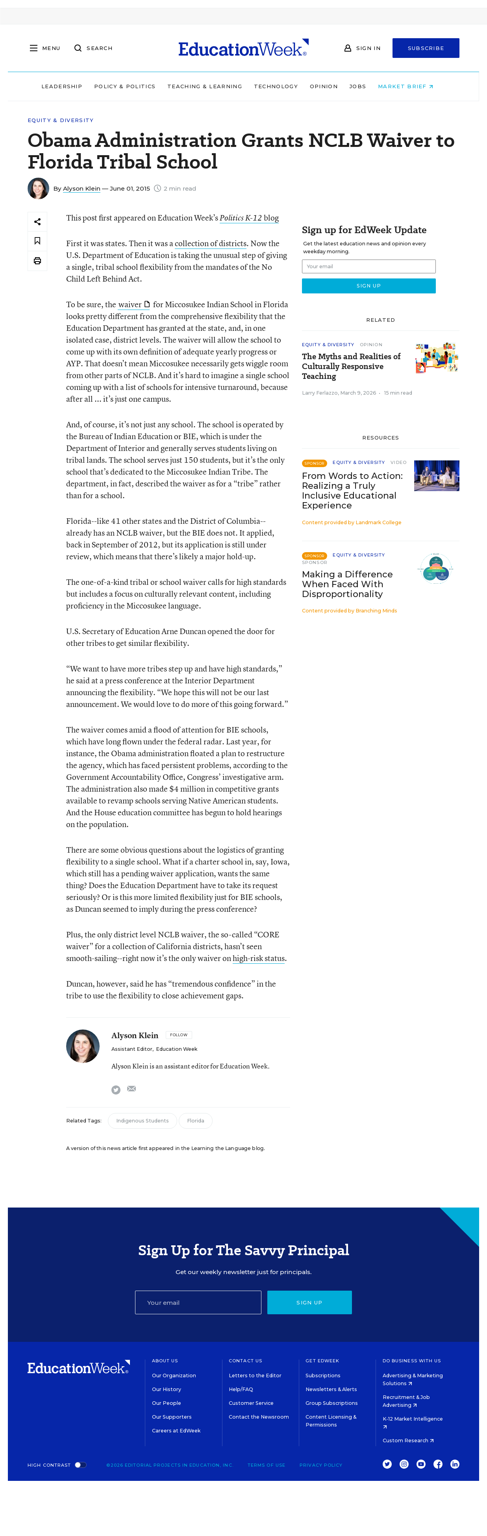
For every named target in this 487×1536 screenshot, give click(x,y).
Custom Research (408, 1440)
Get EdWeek (322, 1360)
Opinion (330, 86)
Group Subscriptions (332, 1403)
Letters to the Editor (255, 1375)
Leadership (68, 86)
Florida (195, 1121)
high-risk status (259, 958)
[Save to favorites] (37, 241)
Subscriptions (323, 1375)
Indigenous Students (142, 1121)
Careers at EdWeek (176, 1431)
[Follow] (179, 1035)
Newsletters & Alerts (331, 1389)
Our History (166, 1389)
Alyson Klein (81, 188)
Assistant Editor (131, 1049)
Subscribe (426, 48)
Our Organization (174, 1375)
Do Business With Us (412, 1360)
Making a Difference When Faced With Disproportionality (347, 584)
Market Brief (411, 86)
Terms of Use (266, 1465)
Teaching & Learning (211, 86)
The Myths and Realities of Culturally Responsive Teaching (351, 366)
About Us (165, 1360)
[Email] (198, 1302)
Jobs (364, 86)
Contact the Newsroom (259, 1417)
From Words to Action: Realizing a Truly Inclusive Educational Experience (352, 490)
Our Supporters (172, 1417)
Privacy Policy (321, 1465)
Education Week (176, 1049)
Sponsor (315, 562)
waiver (134, 304)
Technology (282, 86)
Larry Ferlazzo (320, 393)
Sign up (309, 1302)
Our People (166, 1403)
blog (249, 217)
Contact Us (245, 1360)
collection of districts (210, 243)
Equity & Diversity (61, 120)
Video (399, 462)
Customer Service (251, 1403)
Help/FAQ (241, 1389)
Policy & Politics (131, 86)
